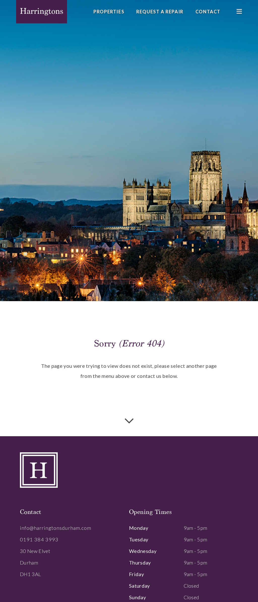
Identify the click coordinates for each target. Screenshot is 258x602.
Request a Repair (159, 11)
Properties (108, 11)
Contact (208, 11)
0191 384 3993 (39, 539)
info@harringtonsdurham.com (55, 528)
